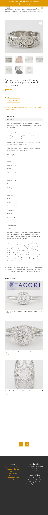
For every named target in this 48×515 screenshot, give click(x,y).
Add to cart (13, 101)
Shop (12, 109)
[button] (40, 23)
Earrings (12, 471)
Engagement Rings (12, 467)
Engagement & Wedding (19, 107)
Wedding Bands (12, 469)
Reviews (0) (10, 119)
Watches (12, 480)
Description (11, 116)
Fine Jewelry (31, 107)
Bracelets (12, 475)
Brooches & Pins (12, 478)
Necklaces (13, 473)
